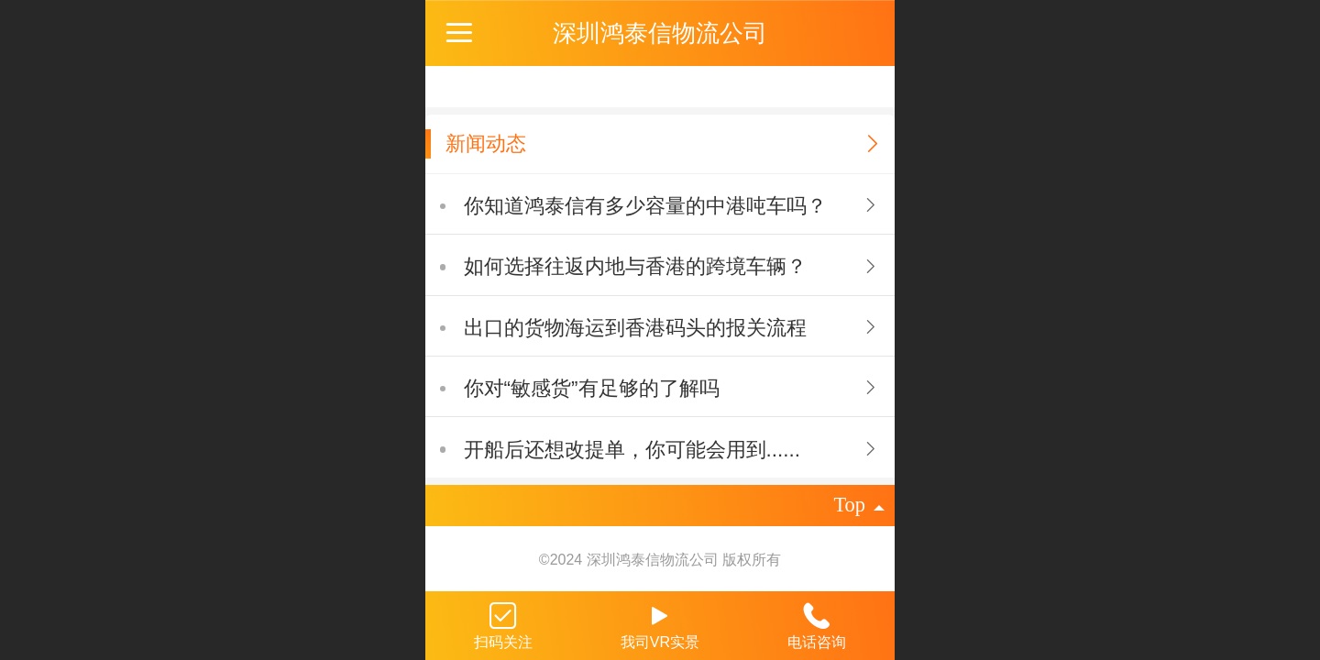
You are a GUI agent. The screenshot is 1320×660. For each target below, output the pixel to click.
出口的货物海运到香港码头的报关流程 (635, 327)
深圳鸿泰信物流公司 (660, 33)
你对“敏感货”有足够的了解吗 (592, 388)
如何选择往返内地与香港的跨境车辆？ (635, 266)
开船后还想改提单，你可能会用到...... (632, 449)
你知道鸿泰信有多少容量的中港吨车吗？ (645, 205)
